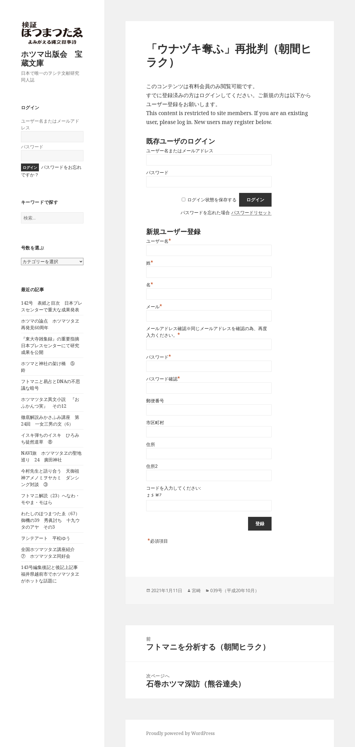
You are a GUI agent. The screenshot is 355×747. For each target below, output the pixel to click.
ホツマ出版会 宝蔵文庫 (51, 58)
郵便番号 (155, 400)
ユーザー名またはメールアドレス (179, 150)
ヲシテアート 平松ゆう (45, 538)
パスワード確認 (163, 379)
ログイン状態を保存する (212, 199)
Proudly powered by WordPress (180, 733)
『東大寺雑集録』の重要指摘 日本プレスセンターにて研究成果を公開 (52, 345)
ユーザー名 (158, 241)
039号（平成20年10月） (234, 590)
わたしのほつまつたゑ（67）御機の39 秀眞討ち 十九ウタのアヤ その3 (50, 520)
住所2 (152, 466)
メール (154, 306)
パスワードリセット (251, 212)
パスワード (32, 147)
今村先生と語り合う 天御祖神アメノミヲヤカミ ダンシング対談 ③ (50, 477)
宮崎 (196, 590)
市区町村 (155, 422)
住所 (150, 444)
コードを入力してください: (173, 488)
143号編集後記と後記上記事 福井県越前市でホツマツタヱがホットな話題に (51, 574)
